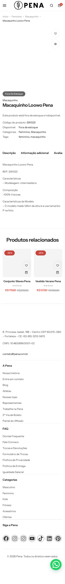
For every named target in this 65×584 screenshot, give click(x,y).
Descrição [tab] (9, 153)
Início (5, 16)
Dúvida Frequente (13, 436)
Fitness (7, 505)
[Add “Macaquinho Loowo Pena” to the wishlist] (55, 33)
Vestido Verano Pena (48, 281)
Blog (5, 385)
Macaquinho (31, 16)
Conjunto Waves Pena (16, 281)
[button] (55, 44)
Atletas (7, 391)
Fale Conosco (11, 442)
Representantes (12, 403)
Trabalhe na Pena (13, 409)
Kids (5, 499)
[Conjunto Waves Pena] (17, 263)
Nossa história (11, 373)
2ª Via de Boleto (12, 415)
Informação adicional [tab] (35, 153)
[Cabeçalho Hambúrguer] (6, 5)
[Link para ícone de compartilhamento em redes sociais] (6, 538)
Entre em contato (13, 379)
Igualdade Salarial (13, 472)
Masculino (9, 487)
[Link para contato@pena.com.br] (15, 354)
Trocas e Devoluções (15, 448)
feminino (24, 136)
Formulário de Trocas (15, 454)
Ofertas (7, 517)
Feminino (17, 16)
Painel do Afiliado (13, 420)
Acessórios (9, 511)
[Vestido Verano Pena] (48, 263)
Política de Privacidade (16, 460)
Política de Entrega (14, 466)
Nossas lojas (10, 397)
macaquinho (38, 136)
